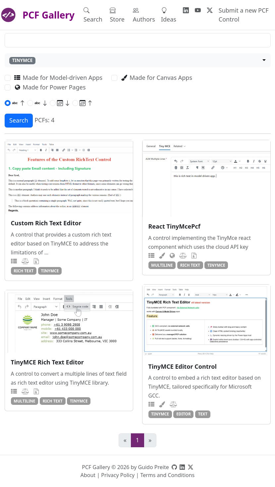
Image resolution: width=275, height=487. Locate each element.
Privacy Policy (118, 475)
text (202, 413)
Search (92, 14)
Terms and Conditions (167, 475)
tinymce (50, 270)
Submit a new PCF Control (244, 14)
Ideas (168, 14)
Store (117, 14)
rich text (23, 270)
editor (183, 413)
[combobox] (138, 60)
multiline (162, 265)
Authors (144, 14)
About (88, 475)
